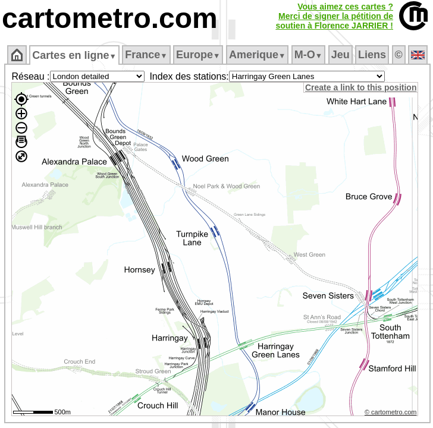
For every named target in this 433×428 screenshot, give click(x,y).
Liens (372, 55)
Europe (198, 55)
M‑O (308, 55)
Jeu (340, 55)
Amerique (257, 55)
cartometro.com (110, 18)
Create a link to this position (360, 87)
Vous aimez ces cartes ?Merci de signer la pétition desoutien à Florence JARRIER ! (334, 16)
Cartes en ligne (74, 55)
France (146, 55)
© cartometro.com (391, 412)
